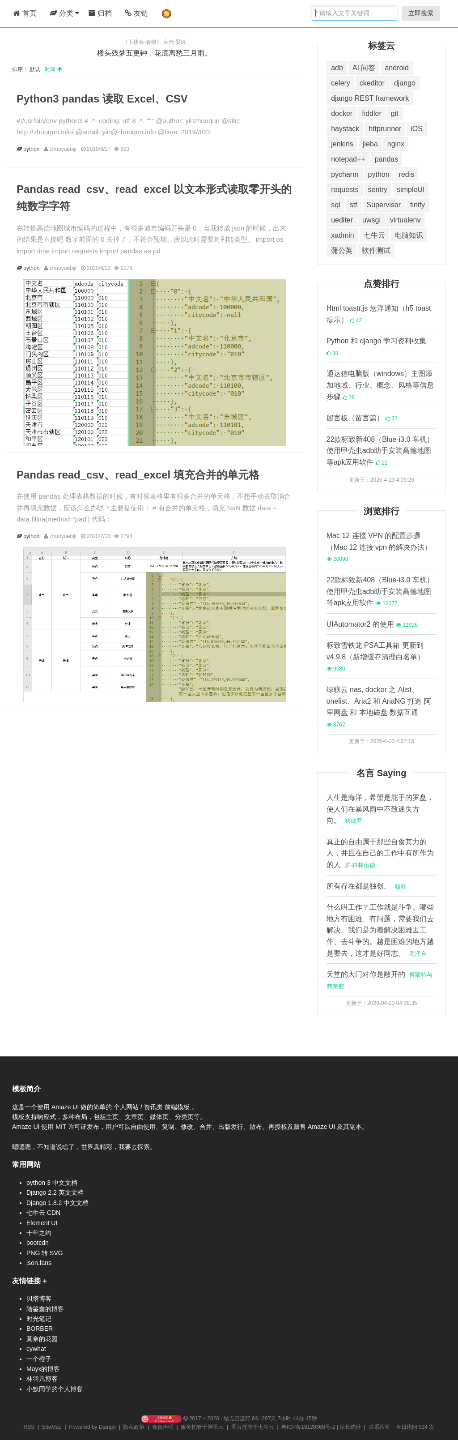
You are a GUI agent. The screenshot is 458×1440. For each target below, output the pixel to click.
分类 (64, 13)
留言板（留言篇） (362, 418)
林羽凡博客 (42, 1378)
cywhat (36, 1348)
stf (353, 205)
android (396, 68)
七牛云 (374, 235)
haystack (345, 128)
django (405, 83)
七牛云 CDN (43, 1212)
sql (335, 205)
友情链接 (26, 1281)
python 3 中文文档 (51, 1182)
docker (341, 113)
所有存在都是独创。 (367, 886)
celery (340, 83)
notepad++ (348, 159)
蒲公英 (341, 250)
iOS (417, 128)
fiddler (372, 113)
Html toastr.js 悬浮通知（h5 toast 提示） (379, 314)
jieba (370, 144)
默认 (36, 69)
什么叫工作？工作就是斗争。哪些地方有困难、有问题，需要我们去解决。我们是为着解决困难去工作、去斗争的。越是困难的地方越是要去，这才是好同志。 (380, 930)
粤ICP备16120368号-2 (308, 1427)
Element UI (41, 1222)
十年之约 (38, 1232)
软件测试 (376, 250)
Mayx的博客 (43, 1368)
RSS (29, 1427)
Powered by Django (92, 1427)
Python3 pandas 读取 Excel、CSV (102, 99)
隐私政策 (133, 1427)
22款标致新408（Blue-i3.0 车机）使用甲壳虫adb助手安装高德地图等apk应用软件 (380, 451)
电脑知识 (408, 235)
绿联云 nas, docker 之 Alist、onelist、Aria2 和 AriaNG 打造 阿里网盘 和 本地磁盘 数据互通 (379, 707)
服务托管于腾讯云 (202, 1427)
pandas (387, 159)
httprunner (385, 128)
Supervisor (384, 205)
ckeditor (372, 83)
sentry (378, 189)
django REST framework (370, 98)
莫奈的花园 (42, 1338)
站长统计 (350, 1427)
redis (407, 174)
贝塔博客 (38, 1298)
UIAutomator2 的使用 (372, 624)
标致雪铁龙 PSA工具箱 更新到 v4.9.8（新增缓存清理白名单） (376, 656)
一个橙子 (38, 1359)
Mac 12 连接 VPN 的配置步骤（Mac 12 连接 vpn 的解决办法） (379, 547)
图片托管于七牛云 (252, 1427)
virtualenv (405, 220)
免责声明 (163, 1427)
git (395, 113)
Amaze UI (66, 1107)
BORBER (39, 1328)
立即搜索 (420, 13)
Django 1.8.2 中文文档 (57, 1202)
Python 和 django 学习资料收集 (376, 346)
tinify (417, 205)
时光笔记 (38, 1318)
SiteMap (52, 1427)
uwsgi (371, 220)
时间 (53, 69)
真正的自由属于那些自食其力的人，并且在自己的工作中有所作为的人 (380, 853)
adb (337, 68)
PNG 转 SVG (44, 1252)
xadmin (342, 235)
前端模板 (178, 1107)
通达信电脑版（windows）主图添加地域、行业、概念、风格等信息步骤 (380, 385)
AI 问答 (364, 68)
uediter (342, 220)
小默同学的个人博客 (54, 1389)
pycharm (344, 174)
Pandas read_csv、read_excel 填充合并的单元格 (138, 475)
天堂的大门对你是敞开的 (380, 980)
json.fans (38, 1262)
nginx (395, 144)
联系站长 (379, 1427)
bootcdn (37, 1242)
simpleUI (410, 189)
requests (344, 189)
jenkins (342, 144)
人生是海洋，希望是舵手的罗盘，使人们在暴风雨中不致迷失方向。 (380, 809)
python (32, 149)
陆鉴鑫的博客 (45, 1308)
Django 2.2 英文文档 (55, 1192)
